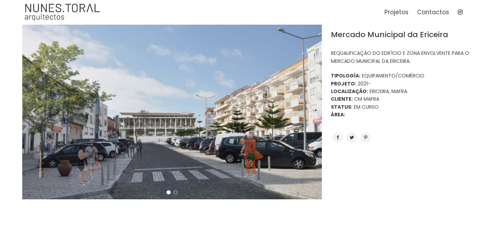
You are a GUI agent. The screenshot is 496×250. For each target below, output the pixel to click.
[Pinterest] (366, 137)
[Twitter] (352, 137)
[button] (33, 111)
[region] (172, 112)
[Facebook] (338, 137)
